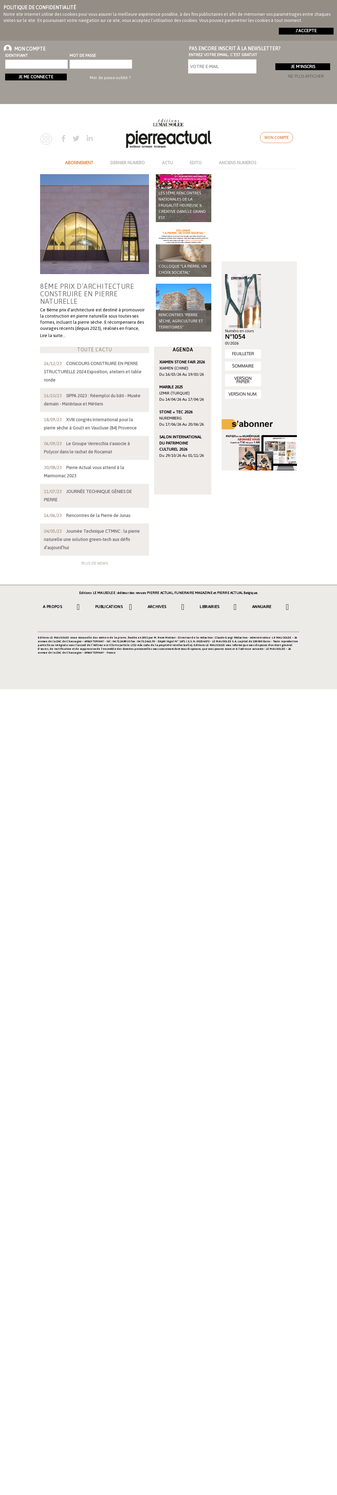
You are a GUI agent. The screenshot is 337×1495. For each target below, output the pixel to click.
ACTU (167, 163)
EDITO (196, 163)
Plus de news (95, 563)
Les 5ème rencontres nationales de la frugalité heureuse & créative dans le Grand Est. (182, 205)
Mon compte (276, 137)
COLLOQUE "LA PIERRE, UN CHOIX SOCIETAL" (183, 269)
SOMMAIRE (243, 366)
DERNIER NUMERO (127, 163)
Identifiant (16, 55)
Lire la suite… (53, 335)
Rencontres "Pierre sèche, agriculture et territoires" (181, 321)
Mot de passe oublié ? (110, 77)
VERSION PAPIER (243, 380)
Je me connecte (35, 76)
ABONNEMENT (79, 163)
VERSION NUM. (242, 394)
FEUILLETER (243, 353)
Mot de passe (83, 55)
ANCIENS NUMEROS (237, 163)
